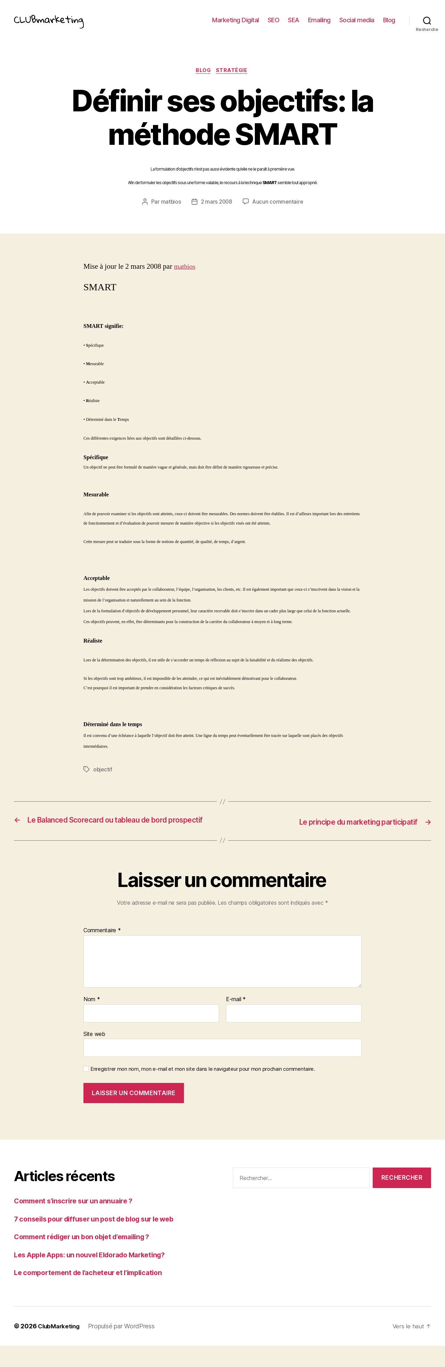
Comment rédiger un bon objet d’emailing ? (89, 1258)
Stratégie (234, 82)
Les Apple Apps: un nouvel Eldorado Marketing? (97, 1276)
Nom (91, 1021)
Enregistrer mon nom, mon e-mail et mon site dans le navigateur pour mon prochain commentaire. (202, 1090)
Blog (389, 25)
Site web (94, 1054)
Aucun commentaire (278, 213)
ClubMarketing (60, 1347)
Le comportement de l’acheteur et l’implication (95, 1293)
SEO (274, 25)
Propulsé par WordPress (124, 1347)
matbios (170, 213)
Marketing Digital (235, 25)
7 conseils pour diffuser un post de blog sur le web (102, 1240)
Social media (356, 25)
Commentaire (102, 952)
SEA (293, 25)
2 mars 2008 (216, 213)
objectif (103, 780)
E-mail (236, 1021)
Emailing (319, 25)
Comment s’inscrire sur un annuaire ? (78, 1222)
